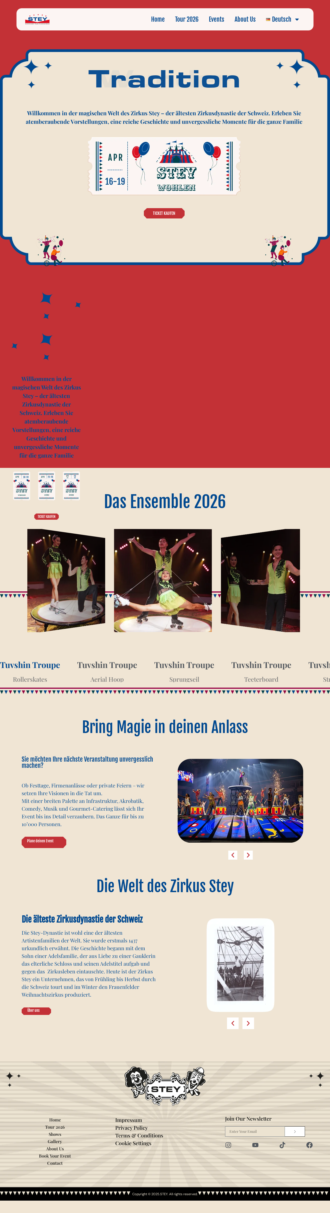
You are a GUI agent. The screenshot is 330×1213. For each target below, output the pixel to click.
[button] (233, 854)
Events (216, 19)
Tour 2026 (187, 19)
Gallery (55, 1153)
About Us (245, 19)
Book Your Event (55, 1168)
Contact (55, 1175)
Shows (55, 1146)
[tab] (30, 671)
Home (158, 19)
